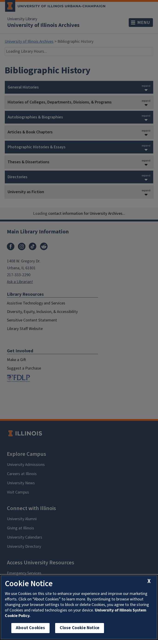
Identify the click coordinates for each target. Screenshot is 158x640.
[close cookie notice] (149, 581)
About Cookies (30, 628)
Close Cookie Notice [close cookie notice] (79, 628)
